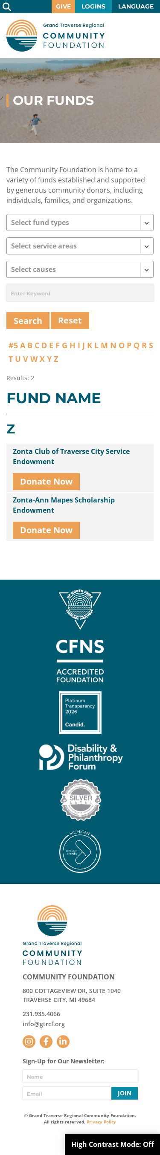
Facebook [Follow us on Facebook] (46, 1041)
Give (63, 6)
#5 (13, 345)
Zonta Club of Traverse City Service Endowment (71, 456)
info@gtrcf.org (44, 1024)
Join (124, 1093)
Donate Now (46, 481)
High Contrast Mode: (112, 1144)
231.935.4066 (41, 1014)
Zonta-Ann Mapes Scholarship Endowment (64, 505)
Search (6, 6)
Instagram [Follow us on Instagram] (29, 1041)
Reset (70, 320)
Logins (93, 6)
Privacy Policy (101, 1122)
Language (136, 6)
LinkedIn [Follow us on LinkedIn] (63, 1041)
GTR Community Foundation (55, 36)
